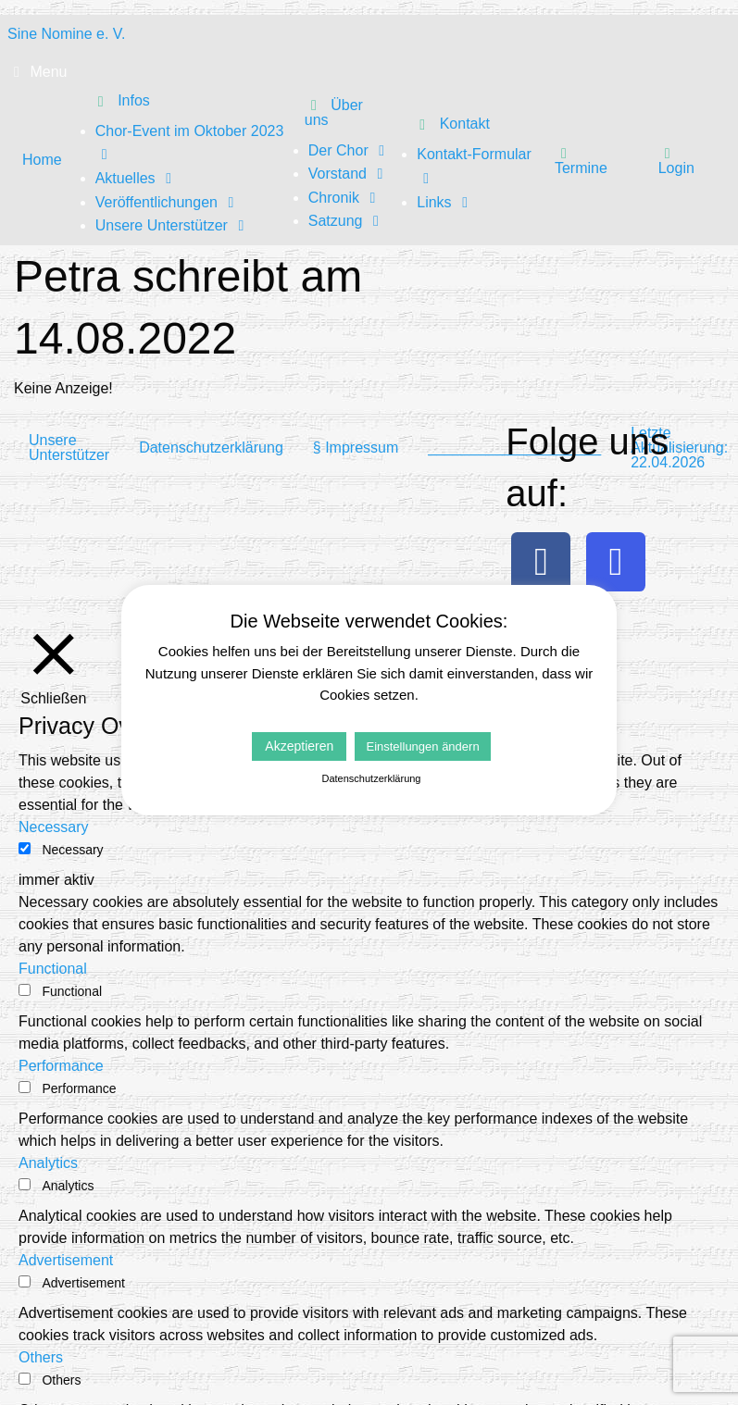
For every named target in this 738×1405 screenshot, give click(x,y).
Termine (581, 160)
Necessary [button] (54, 827)
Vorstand (349, 173)
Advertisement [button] (66, 1260)
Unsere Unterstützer (173, 225)
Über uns (334, 113)
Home (42, 160)
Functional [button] (53, 968)
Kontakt (451, 123)
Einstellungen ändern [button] (422, 746)
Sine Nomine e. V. (66, 34)
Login (676, 160)
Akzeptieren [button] (299, 746)
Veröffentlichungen (168, 202)
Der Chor (349, 150)
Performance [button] (61, 1066)
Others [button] (41, 1357)
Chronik (345, 197)
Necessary (72, 849)
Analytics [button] (48, 1163)
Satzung (346, 221)
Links (445, 202)
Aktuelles (136, 178)
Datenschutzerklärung (211, 447)
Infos (121, 100)
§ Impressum (355, 447)
